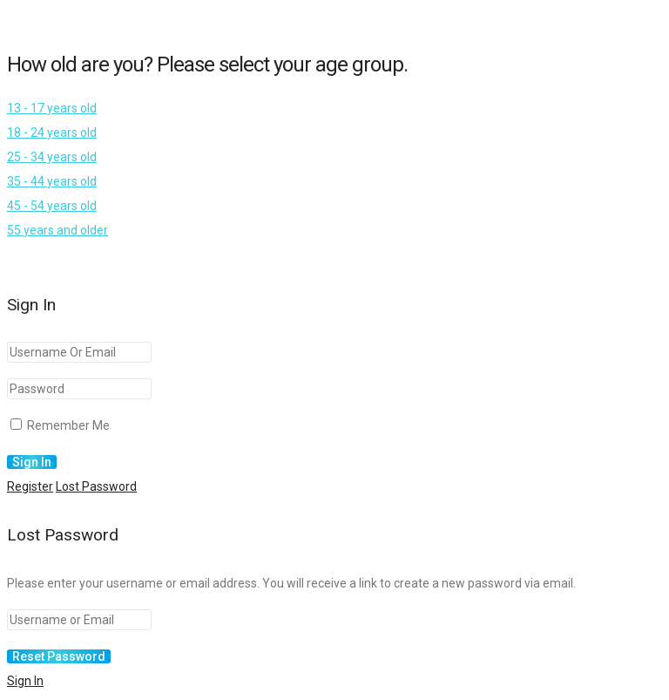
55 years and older (57, 230)
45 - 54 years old (52, 206)
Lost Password (96, 486)
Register (30, 486)
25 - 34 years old (52, 157)
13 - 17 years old (52, 108)
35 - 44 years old (52, 181)
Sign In (25, 681)
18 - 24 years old (52, 132)
